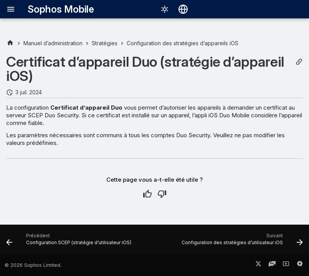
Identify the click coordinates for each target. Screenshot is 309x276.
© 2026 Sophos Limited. (33, 265)
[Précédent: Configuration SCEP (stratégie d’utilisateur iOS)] (69, 241)
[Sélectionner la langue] (183, 9)
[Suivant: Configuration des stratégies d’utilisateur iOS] (241, 241)
